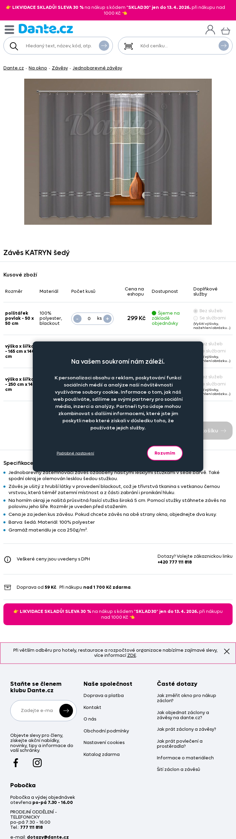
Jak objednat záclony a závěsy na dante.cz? (183, 715)
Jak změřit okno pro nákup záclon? (186, 698)
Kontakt (92, 707)
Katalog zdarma (102, 754)
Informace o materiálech (185, 758)
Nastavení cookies (104, 742)
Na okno (38, 68)
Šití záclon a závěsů (178, 769)
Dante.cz (13, 68)
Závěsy (60, 68)
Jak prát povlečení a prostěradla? (180, 744)
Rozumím (164, 453)
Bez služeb (208, 311)
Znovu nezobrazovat (227, 651)
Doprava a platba (104, 695)
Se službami (209, 318)
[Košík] (226, 30)
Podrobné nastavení (75, 453)
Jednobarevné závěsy (97, 68)
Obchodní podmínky (106, 731)
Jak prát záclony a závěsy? (186, 729)
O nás (90, 719)
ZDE (131, 655)
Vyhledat (104, 45)
